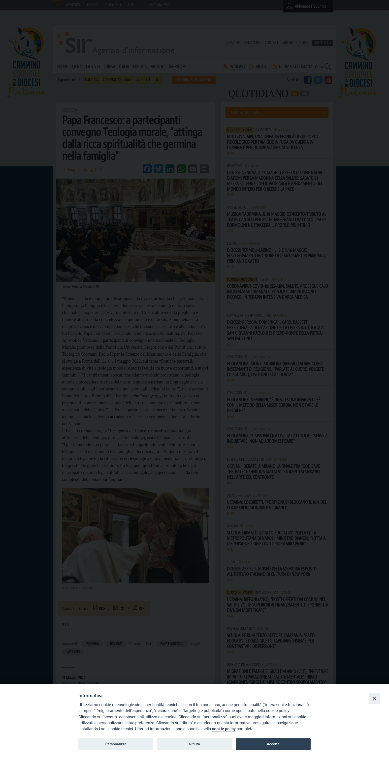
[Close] (374, 698)
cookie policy (224, 728)
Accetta (273, 744)
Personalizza (115, 744)
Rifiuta (194, 744)
